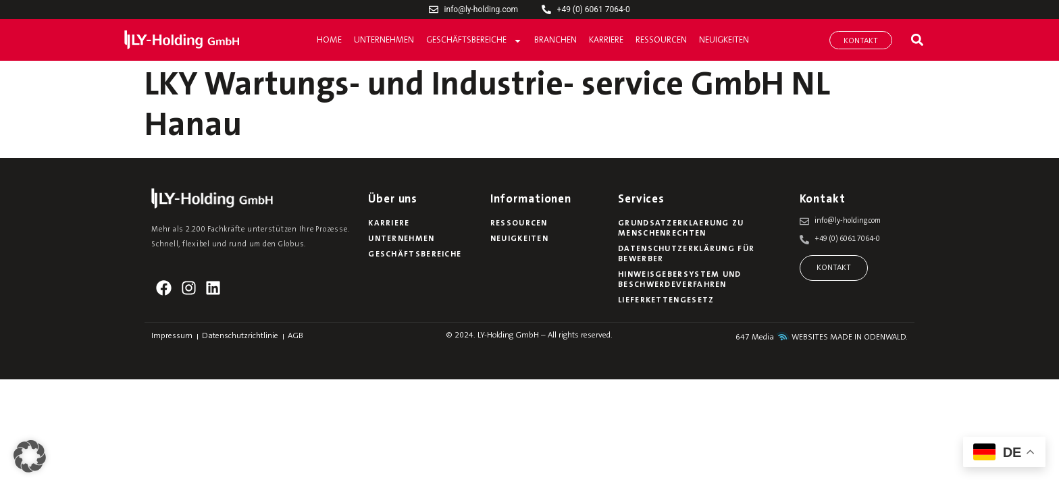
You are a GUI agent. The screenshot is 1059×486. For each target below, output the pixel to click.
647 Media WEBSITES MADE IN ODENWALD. (821, 337)
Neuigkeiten (724, 40)
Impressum (171, 336)
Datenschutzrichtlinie (240, 336)
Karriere (606, 40)
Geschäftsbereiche (474, 41)
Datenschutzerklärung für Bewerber (686, 254)
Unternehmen (384, 40)
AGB (295, 336)
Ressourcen (661, 40)
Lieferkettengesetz (666, 300)
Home (329, 40)
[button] (917, 40)
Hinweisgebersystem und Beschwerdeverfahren (680, 280)
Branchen (555, 40)
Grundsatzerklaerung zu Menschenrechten (681, 228)
